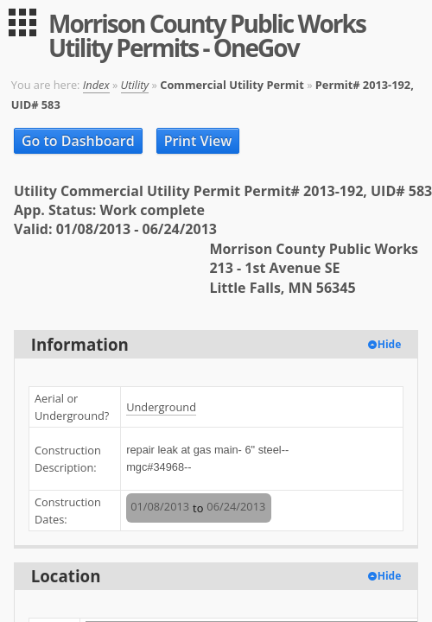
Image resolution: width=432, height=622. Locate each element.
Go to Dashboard (78, 140)
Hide (390, 344)
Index (96, 84)
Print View (198, 140)
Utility (135, 84)
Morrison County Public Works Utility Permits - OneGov (206, 35)
